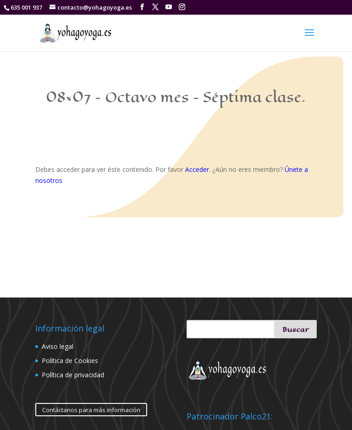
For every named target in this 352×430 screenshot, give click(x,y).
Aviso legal (57, 346)
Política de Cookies (70, 360)
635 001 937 (26, 7)
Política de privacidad (73, 374)
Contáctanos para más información (91, 410)
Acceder (197, 169)
